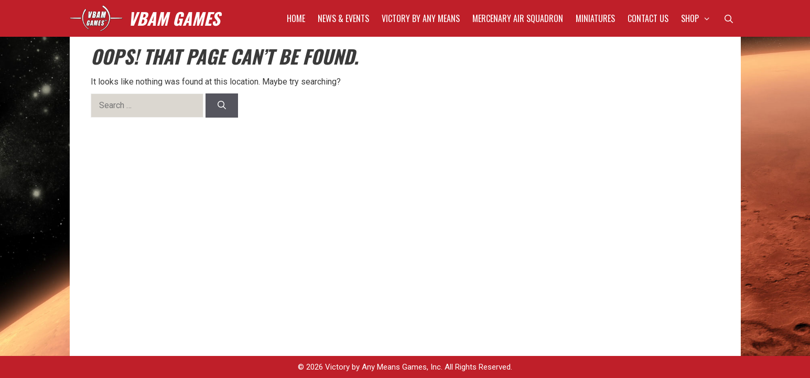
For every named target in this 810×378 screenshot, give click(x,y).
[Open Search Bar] (729, 18)
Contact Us (648, 18)
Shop (699, 18)
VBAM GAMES (174, 18)
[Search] (222, 105)
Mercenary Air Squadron (517, 18)
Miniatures (595, 18)
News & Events (343, 18)
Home (296, 18)
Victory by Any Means (421, 18)
